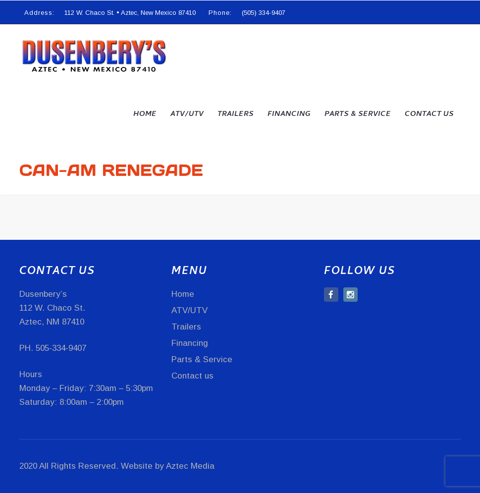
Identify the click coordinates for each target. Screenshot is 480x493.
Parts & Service (357, 114)
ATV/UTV (187, 114)
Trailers (235, 114)
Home (145, 114)
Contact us (429, 114)
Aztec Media (190, 466)
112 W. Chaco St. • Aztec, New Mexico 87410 (130, 12)
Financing (289, 114)
